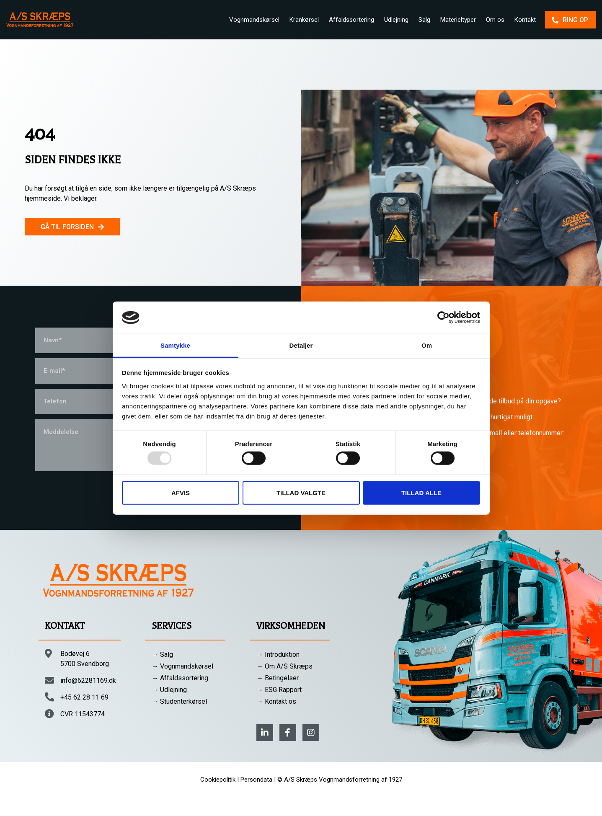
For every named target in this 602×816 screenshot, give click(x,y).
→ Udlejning (169, 690)
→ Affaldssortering (180, 678)
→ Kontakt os (276, 701)
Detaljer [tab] (301, 345)
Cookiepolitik (217, 779)
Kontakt (525, 19)
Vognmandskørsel (254, 19)
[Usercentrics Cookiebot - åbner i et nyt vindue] (443, 317)
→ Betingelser (277, 678)
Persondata (256, 779)
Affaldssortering (351, 19)
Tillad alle (421, 492)
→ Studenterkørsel (179, 701)
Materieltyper (458, 19)
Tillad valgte (301, 492)
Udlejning (396, 19)
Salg (424, 19)
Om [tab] (426, 345)
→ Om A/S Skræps (284, 666)
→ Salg (162, 654)
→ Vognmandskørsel (182, 666)
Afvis (180, 492)
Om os (495, 19)
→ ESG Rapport (279, 690)
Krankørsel (304, 19)
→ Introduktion (278, 654)
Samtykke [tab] (175, 345)
